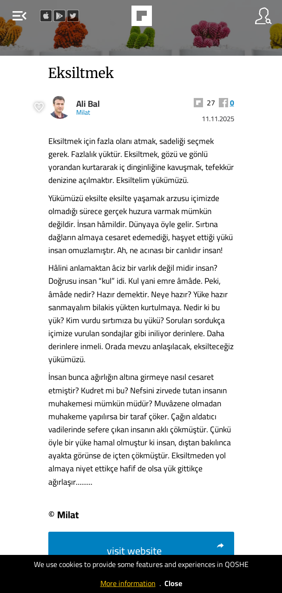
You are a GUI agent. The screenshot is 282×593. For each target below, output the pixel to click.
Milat (83, 112)
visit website (166, 550)
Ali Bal (88, 104)
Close (173, 583)
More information (128, 583)
